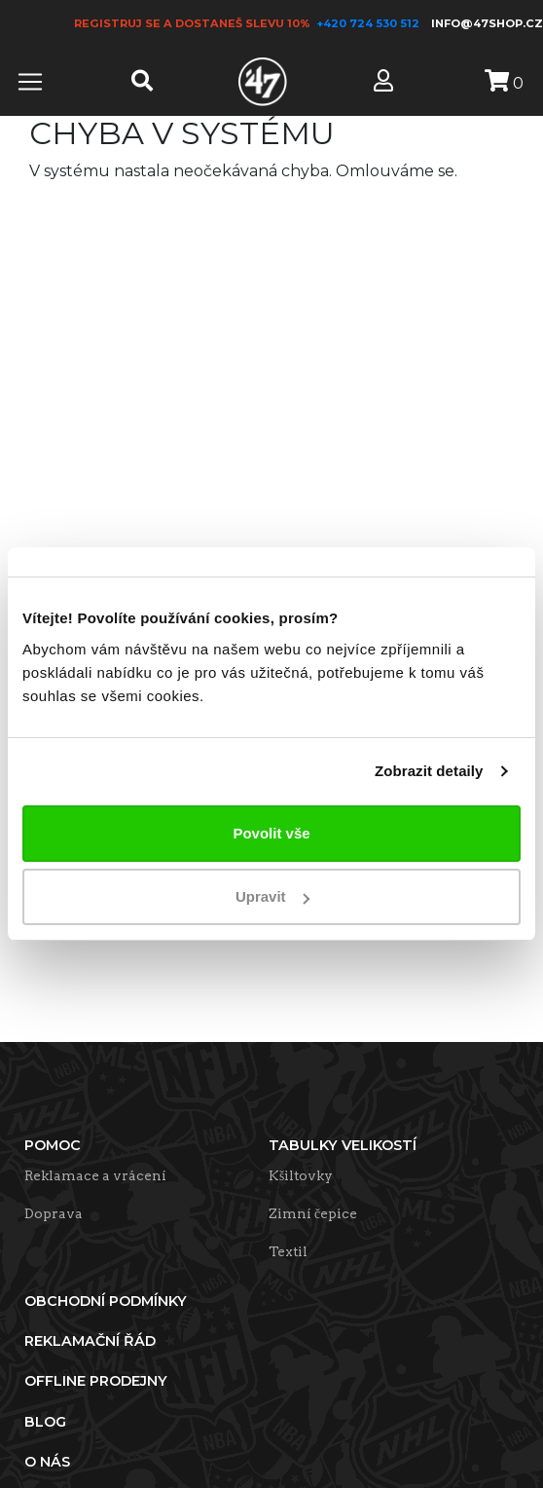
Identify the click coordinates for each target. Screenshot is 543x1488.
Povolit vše (271, 833)
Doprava (53, 1213)
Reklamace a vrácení (95, 1175)
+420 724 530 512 (369, 23)
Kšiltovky (301, 1175)
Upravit (272, 896)
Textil (288, 1251)
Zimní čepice (313, 1213)
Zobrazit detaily (429, 771)
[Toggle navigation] (30, 81)
